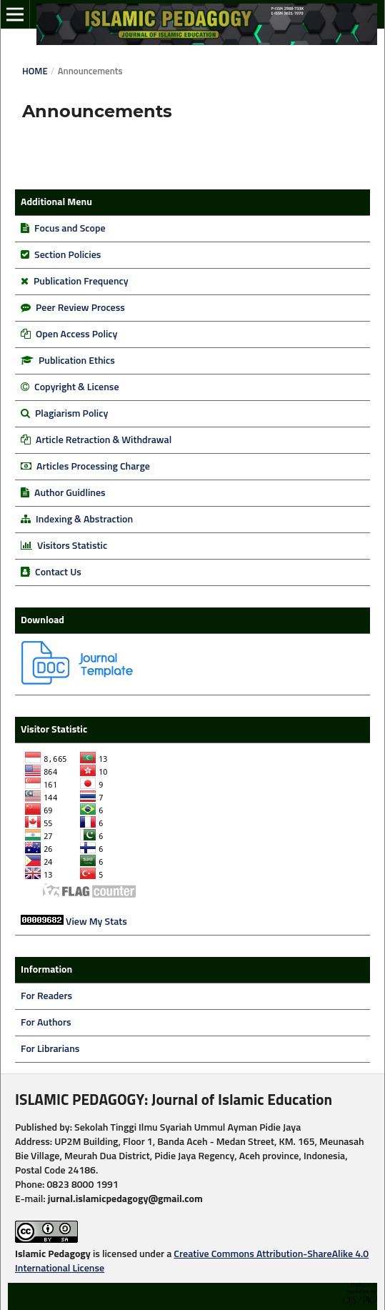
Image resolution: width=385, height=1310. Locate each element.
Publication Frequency (81, 282)
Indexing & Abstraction (84, 520)
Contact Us (58, 572)
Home (35, 71)
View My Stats (96, 922)
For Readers (46, 996)
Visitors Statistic (72, 546)
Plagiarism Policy (70, 414)
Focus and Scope (69, 229)
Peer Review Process (80, 308)
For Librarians (50, 1049)
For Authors (46, 1023)
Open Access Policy (76, 334)
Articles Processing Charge (92, 467)
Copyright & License (76, 387)
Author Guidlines (70, 493)
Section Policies (67, 255)
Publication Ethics (77, 361)
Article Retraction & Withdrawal (103, 440)
